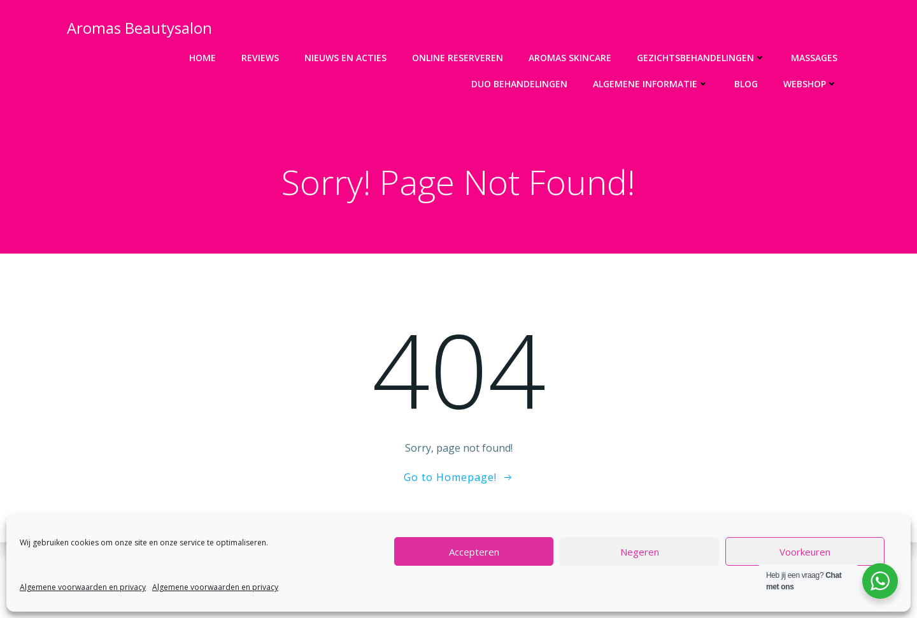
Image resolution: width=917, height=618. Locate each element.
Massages (815, 58)
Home (203, 58)
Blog (746, 84)
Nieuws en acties (346, 58)
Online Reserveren (458, 58)
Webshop (811, 84)
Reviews (261, 58)
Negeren (639, 551)
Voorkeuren (804, 551)
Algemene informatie (651, 84)
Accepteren (474, 551)
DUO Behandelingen (520, 84)
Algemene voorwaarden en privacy (83, 587)
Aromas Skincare (570, 58)
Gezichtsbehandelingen (701, 58)
